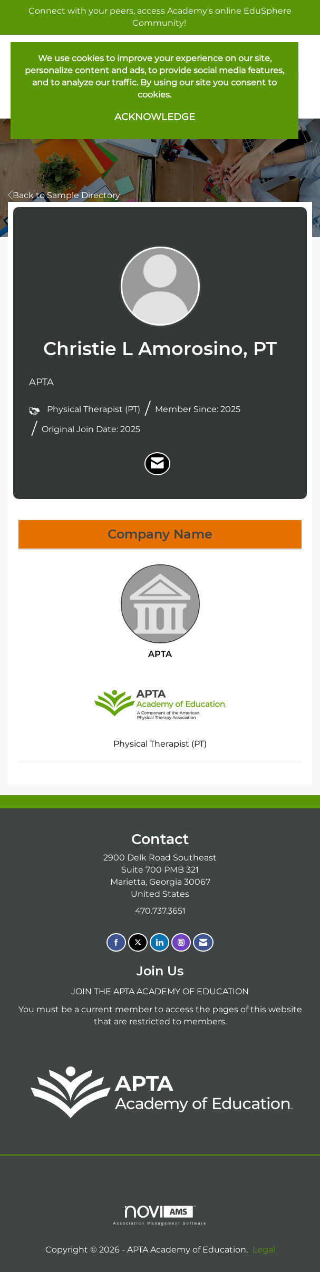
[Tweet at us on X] (138, 942)
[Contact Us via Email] (203, 942)
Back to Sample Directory (64, 195)
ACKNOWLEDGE (154, 117)
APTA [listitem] (160, 611)
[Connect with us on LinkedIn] (159, 942)
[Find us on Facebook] (116, 942)
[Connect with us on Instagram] (181, 942)
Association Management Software (160, 1215)
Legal (264, 1250)
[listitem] (157, 463)
